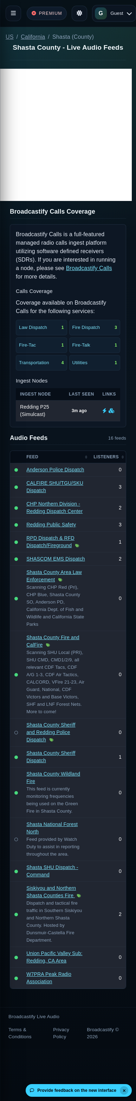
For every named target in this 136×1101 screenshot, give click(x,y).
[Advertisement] (66, 135)
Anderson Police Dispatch (55, 469)
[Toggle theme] (79, 13)
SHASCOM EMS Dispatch (55, 559)
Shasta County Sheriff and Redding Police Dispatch (50, 732)
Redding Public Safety (51, 524)
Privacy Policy (61, 1033)
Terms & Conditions (20, 1033)
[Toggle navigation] (13, 13)
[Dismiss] (124, 1090)
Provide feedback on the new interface (73, 1090)
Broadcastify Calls (89, 268)
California (33, 37)
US (10, 37)
